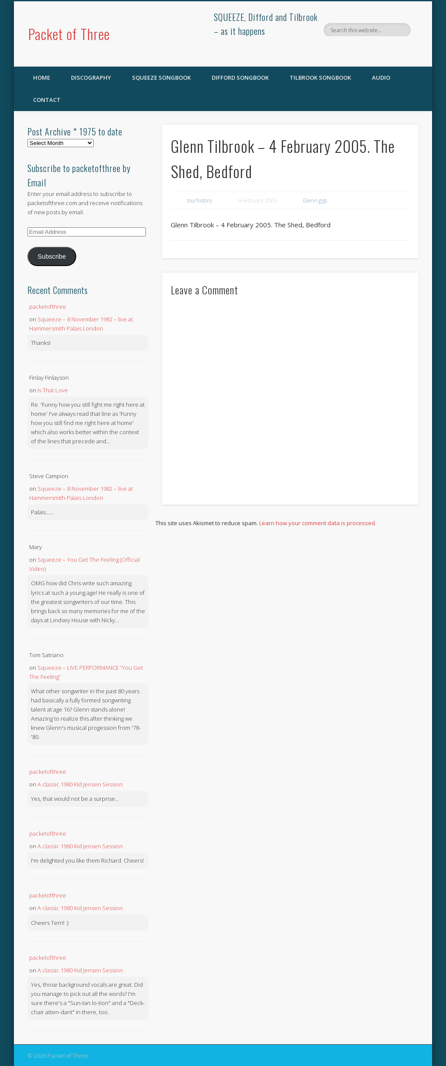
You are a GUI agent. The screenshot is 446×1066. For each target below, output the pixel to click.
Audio (381, 77)
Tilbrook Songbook (320, 77)
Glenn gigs (315, 200)
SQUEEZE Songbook (161, 77)
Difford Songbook (240, 77)
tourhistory (199, 200)
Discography (91, 77)
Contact (47, 100)
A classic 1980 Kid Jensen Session (80, 784)
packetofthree (47, 306)
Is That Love (52, 390)
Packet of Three (69, 34)
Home (41, 77)
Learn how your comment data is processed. (317, 523)
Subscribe (51, 256)
